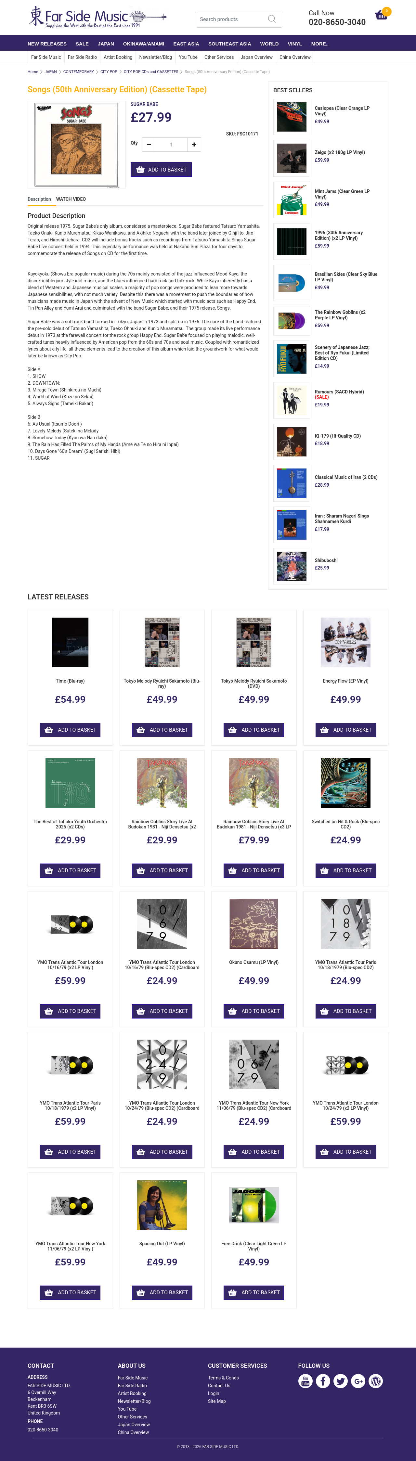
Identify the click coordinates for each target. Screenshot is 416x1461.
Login (213, 1393)
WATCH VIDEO (71, 199)
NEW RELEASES (47, 43)
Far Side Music (46, 57)
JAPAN (106, 43)
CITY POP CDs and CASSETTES (151, 72)
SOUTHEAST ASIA (229, 43)
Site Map (217, 1401)
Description (39, 199)
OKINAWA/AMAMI (143, 43)
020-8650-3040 (43, 1429)
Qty (134, 143)
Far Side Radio (82, 57)
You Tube (188, 57)
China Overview (295, 57)
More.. (320, 43)
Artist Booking (118, 57)
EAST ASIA (186, 43)
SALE (82, 43)
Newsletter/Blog (155, 57)
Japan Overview (256, 57)
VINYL (295, 43)
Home (33, 72)
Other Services (219, 57)
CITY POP (108, 72)
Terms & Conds (223, 1377)
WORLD (269, 43)
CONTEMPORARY (78, 72)
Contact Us (219, 1385)
